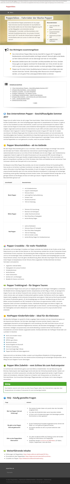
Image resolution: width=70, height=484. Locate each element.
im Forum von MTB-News (47, 440)
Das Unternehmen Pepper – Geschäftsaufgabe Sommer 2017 (30, 88)
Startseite (9, 472)
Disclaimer (40, 480)
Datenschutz (47, 480)
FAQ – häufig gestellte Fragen (21, 98)
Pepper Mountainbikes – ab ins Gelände (24, 90)
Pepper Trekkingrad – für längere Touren (24, 93)
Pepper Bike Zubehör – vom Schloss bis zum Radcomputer (29, 97)
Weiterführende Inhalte (19, 100)
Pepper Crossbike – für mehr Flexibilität (24, 91)
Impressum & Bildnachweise (27, 480)
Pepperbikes (10, 7)
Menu (10, 12)
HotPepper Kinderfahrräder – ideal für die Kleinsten (27, 95)
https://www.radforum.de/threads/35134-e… (36, 454)
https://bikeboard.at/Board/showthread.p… (31, 458)
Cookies (15, 1)
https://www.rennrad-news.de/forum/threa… (38, 456)
